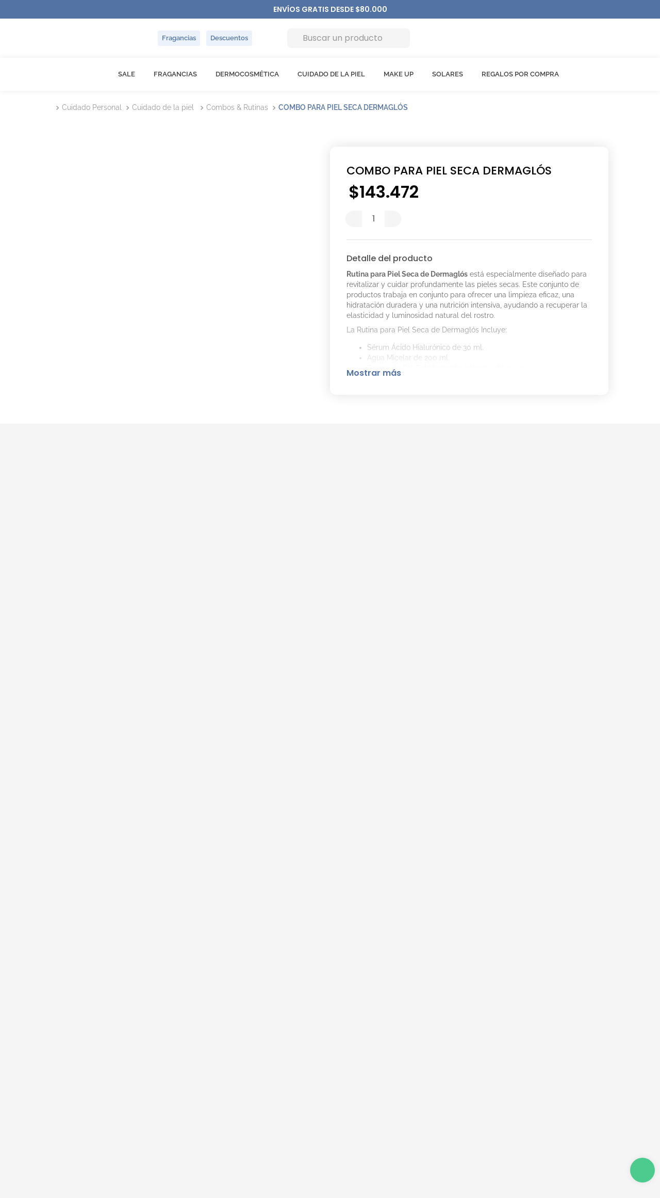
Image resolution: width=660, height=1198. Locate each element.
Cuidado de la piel (163, 107)
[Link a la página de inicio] (54, 107)
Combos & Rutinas (237, 107)
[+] (393, 219)
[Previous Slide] (278, 9)
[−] (353, 219)
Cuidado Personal (92, 107)
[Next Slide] (382, 9)
